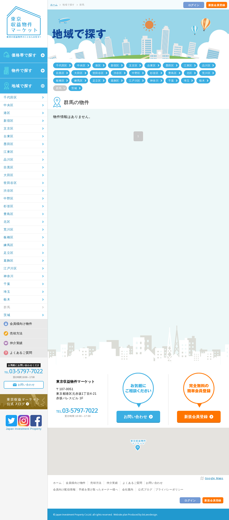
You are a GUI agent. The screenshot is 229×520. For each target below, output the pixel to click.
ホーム (53, 4)
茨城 (7, 315)
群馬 (7, 307)
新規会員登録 (216, 5)
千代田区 (10, 97)
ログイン (193, 5)
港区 (7, 113)
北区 (7, 221)
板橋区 (9, 237)
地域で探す (22, 86)
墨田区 (9, 144)
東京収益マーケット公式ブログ (23, 401)
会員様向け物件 (21, 323)
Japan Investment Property (24, 428)
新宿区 (9, 120)
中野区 (9, 198)
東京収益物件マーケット (24, 22)
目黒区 (9, 167)
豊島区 (9, 214)
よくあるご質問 (21, 352)
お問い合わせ (154, 482)
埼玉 (7, 291)
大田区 (9, 175)
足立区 (9, 252)
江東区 (9, 151)
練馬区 (9, 245)
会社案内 (127, 489)
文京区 (9, 128)
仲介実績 (16, 343)
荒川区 (9, 229)
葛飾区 (9, 260)
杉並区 (9, 206)
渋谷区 (9, 190)
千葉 (7, 283)
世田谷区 (10, 182)
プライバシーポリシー (169, 489)
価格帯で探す (24, 55)
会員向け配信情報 (64, 489)
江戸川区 (10, 268)
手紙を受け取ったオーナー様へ (98, 489)
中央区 (9, 105)
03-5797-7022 (80, 410)
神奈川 (9, 276)
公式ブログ (145, 489)
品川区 (9, 159)
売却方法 (16, 333)
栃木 (7, 299)
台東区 (9, 136)
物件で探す (22, 70)
